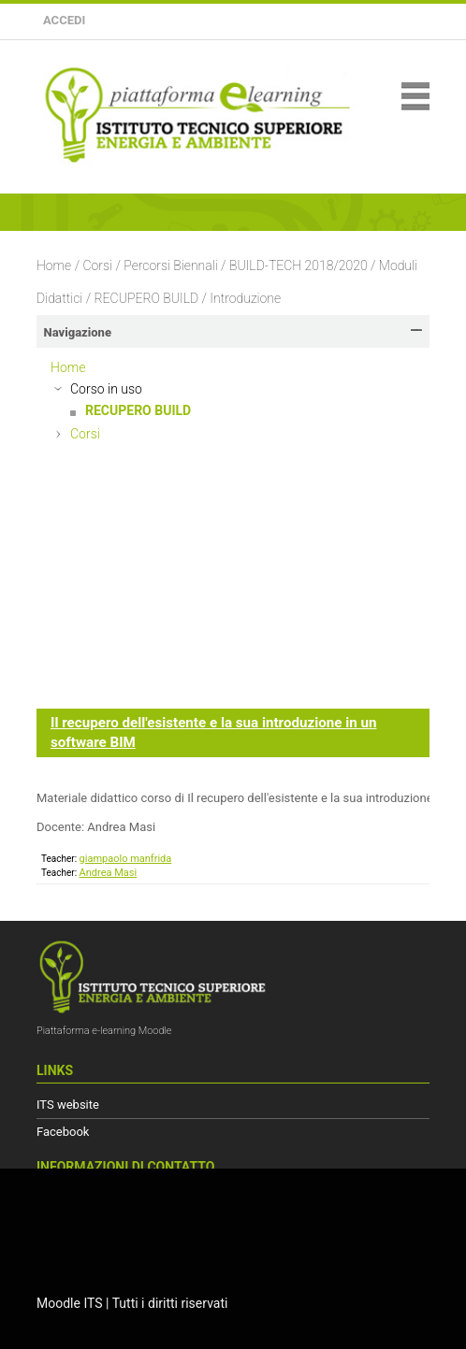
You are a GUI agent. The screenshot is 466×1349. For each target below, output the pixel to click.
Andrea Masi (109, 873)
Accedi (64, 20)
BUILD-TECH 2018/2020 (298, 265)
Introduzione (245, 298)
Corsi (97, 265)
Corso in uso (106, 388)
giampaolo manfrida (126, 859)
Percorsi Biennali (170, 265)
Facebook (62, 1132)
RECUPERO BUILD (147, 298)
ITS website (67, 1105)
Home (53, 265)
